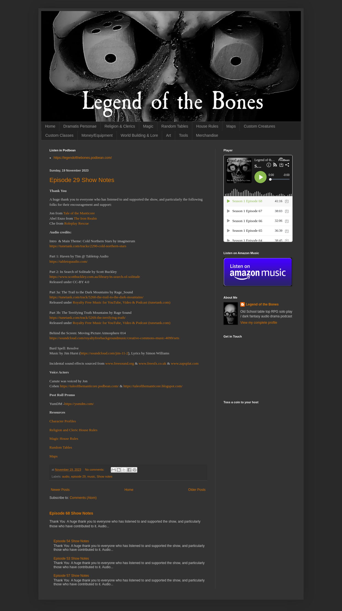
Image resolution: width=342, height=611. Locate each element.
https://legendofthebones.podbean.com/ (83, 158)
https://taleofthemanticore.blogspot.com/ (153, 386)
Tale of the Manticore (79, 213)
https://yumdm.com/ (79, 404)
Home (50, 126)
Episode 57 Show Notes (71, 576)
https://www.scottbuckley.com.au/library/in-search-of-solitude (94, 277)
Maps (231, 126)
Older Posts (197, 490)
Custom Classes (59, 135)
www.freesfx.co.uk (152, 363)
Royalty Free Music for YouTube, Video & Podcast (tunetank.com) (121, 302)
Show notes (104, 476)
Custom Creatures (259, 126)
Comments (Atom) (83, 498)
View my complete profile (258, 323)
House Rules (207, 126)
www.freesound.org (119, 363)
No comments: (95, 469)
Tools (183, 135)
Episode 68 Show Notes (71, 513)
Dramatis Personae (79, 126)
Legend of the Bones (262, 304)
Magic (148, 126)
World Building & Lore (139, 135)
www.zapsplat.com (185, 363)
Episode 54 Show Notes (71, 541)
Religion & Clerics (119, 126)
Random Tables (174, 126)
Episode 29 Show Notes (81, 180)
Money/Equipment (97, 135)
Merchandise (207, 135)
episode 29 (78, 476)
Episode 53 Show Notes (71, 558)
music (91, 476)
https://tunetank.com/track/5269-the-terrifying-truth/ (87, 317)
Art (168, 135)
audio (65, 476)
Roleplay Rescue (76, 223)
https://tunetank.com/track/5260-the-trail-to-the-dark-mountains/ (96, 297)
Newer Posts (60, 490)
